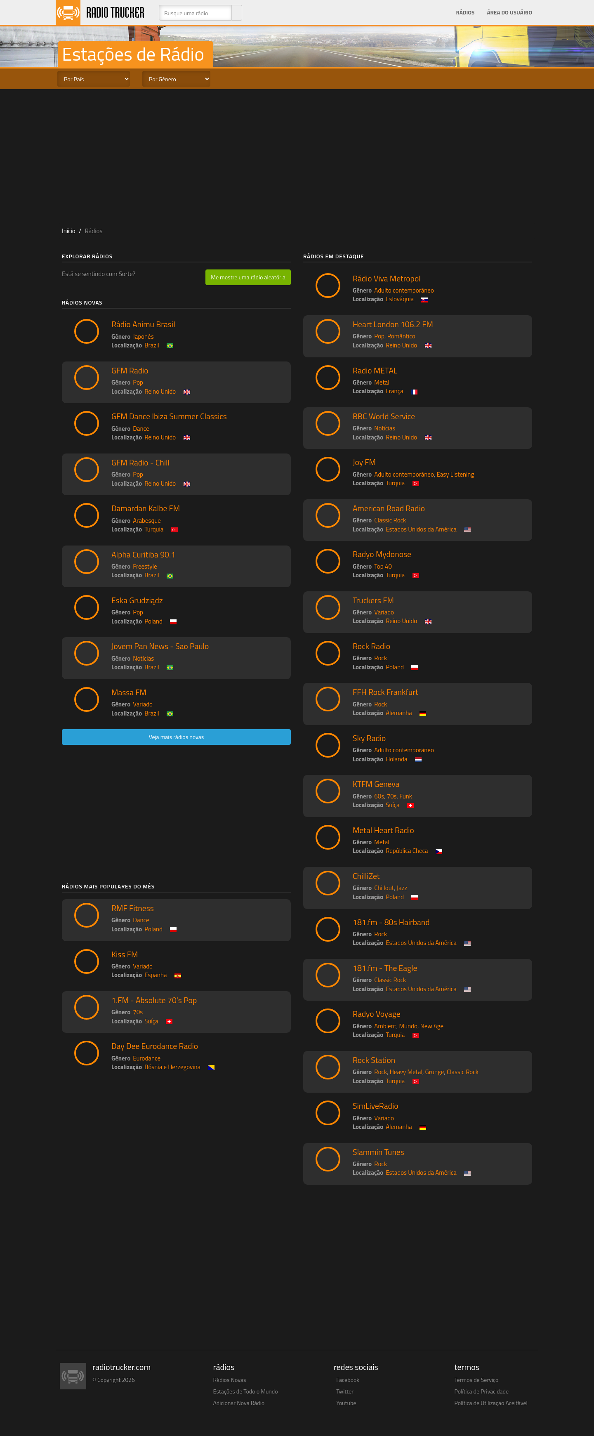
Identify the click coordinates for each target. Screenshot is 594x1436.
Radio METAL (375, 370)
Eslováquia (400, 299)
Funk (405, 796)
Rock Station (374, 1060)
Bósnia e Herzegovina (172, 1067)
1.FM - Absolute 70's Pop (154, 1000)
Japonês (143, 336)
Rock (380, 658)
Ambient (385, 1026)
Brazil (151, 345)
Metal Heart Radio (383, 830)
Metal (381, 382)
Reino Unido (160, 391)
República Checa (407, 850)
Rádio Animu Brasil (143, 324)
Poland (153, 621)
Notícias (143, 658)
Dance (141, 428)
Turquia (153, 529)
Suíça (151, 1021)
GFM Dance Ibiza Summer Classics (169, 416)
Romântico (401, 336)
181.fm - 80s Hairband (391, 922)
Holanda (396, 759)
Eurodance (146, 1058)
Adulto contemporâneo (404, 290)
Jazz (402, 888)
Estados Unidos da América (421, 529)
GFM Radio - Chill (140, 462)
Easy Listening (455, 474)
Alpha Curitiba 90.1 (143, 554)
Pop (138, 382)
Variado (143, 704)
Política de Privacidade (482, 1391)
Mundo (408, 1026)
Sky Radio (369, 738)
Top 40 (382, 566)
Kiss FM (124, 954)
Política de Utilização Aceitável (491, 1402)
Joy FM (364, 462)
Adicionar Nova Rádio (239, 1402)
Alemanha (399, 713)
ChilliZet (366, 876)
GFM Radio (129, 370)
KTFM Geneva (376, 784)
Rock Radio (371, 646)
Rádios (465, 12)
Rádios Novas (229, 1379)
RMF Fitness (132, 908)
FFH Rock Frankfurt (385, 692)
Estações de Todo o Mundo (245, 1391)
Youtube (346, 1402)
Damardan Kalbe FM (145, 508)
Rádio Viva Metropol (387, 278)
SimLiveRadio (375, 1106)
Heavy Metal (406, 1072)
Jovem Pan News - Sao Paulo (160, 646)
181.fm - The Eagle (385, 968)
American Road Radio (389, 508)
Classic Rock (390, 520)
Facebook (347, 1379)
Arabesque (147, 520)
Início (68, 231)
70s (138, 1012)
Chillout (384, 888)
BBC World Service (384, 416)
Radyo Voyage (377, 1014)
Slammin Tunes (378, 1152)
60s (379, 796)
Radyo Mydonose (382, 554)
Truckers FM (373, 600)
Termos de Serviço (477, 1379)
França (394, 391)
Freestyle (145, 566)
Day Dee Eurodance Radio (154, 1046)
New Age (431, 1026)
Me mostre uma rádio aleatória (248, 277)
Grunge (434, 1072)
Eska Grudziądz (137, 600)
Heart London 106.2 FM (393, 324)
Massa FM (128, 692)
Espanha (155, 975)
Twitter (345, 1391)
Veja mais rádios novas (176, 736)
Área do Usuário (509, 12)
